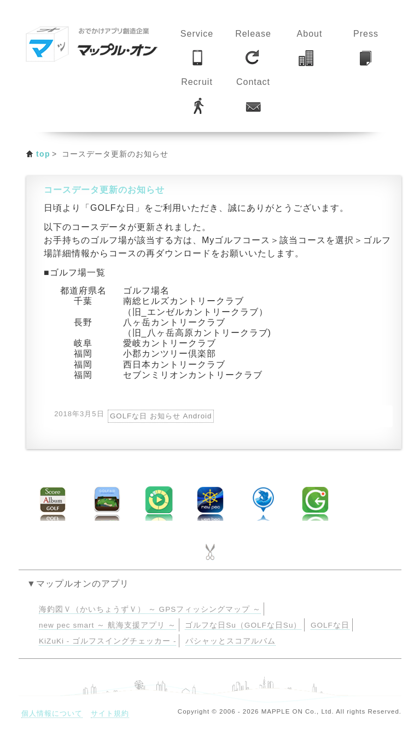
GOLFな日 (330, 625)
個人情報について (52, 713)
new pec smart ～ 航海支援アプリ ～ (107, 625)
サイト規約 (110, 713)
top (43, 154)
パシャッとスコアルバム (230, 641)
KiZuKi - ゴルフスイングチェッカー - (107, 641)
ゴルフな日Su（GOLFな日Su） (243, 625)
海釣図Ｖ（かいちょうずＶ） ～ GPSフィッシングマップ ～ (150, 609)
